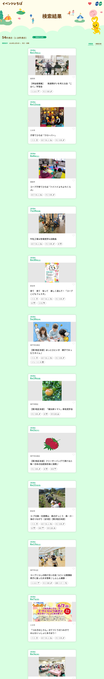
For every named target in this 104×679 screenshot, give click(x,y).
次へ (59, 599)
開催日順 (98, 44)
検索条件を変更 (44, 37)
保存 (46, 79)
